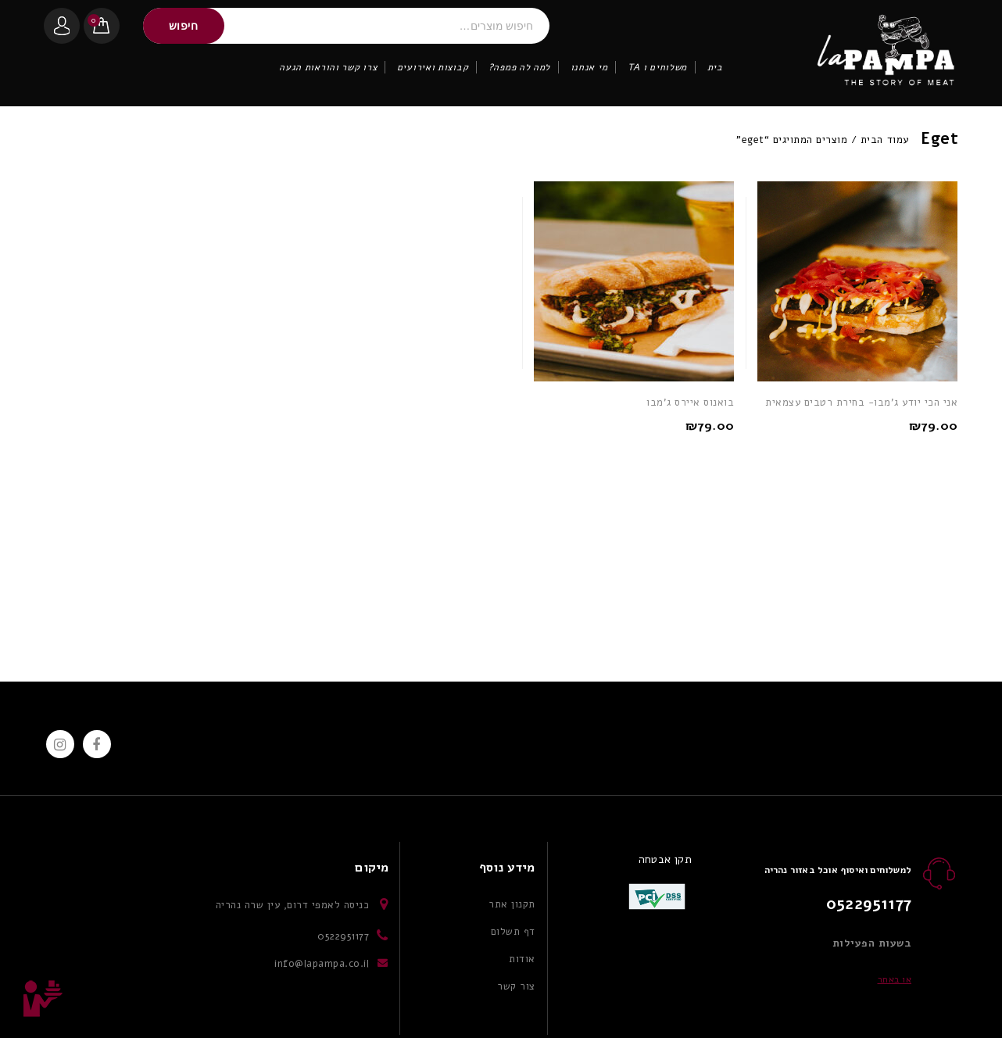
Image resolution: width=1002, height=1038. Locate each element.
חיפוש (184, 26)
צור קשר (516, 986)
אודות (522, 959)
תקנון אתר (511, 904)
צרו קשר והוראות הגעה (328, 67)
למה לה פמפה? (519, 67)
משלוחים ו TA (657, 67)
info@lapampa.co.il (321, 964)
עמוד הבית (885, 140)
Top (43, 998)
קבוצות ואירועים (433, 67)
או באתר (895, 979)
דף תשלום (513, 932)
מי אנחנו (589, 67)
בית (715, 67)
